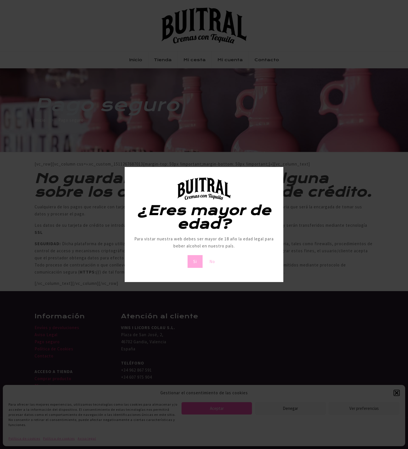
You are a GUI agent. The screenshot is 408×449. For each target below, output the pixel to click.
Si (195, 261)
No (212, 261)
